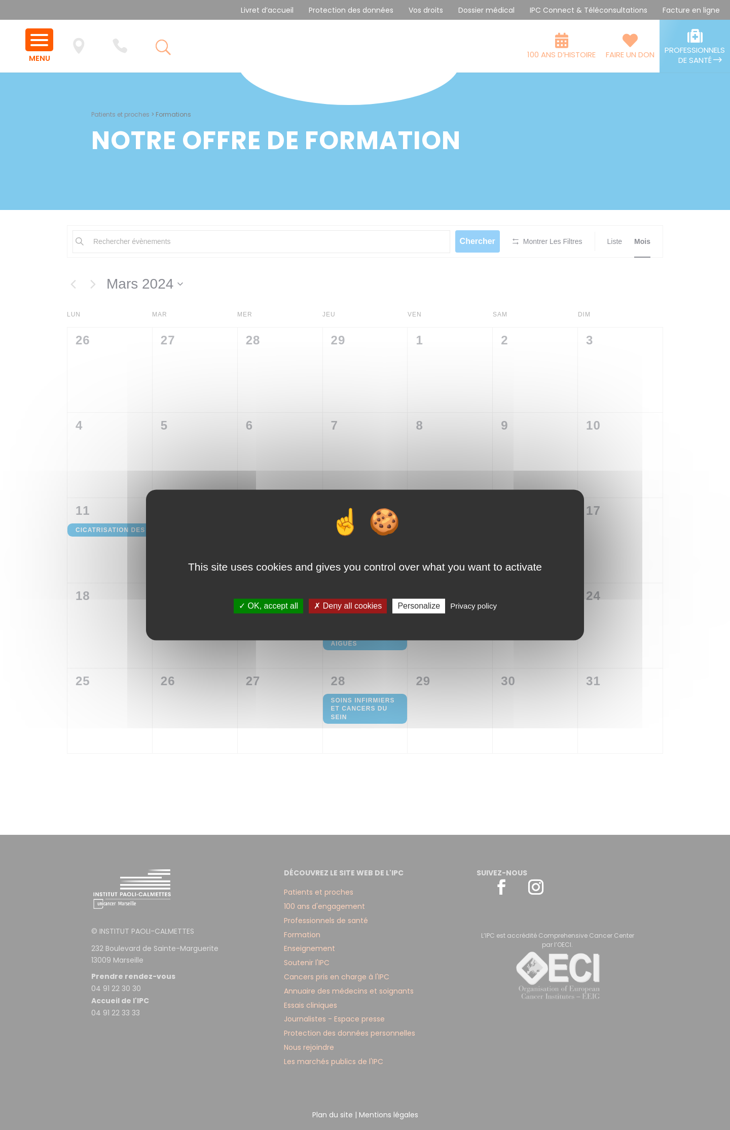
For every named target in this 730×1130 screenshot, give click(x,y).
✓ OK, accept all (268, 606)
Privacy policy (473, 606)
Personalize (418, 606)
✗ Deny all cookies (348, 606)
